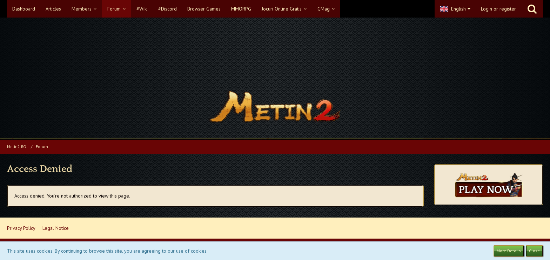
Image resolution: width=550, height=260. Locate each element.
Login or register (498, 9)
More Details (509, 250)
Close (534, 250)
